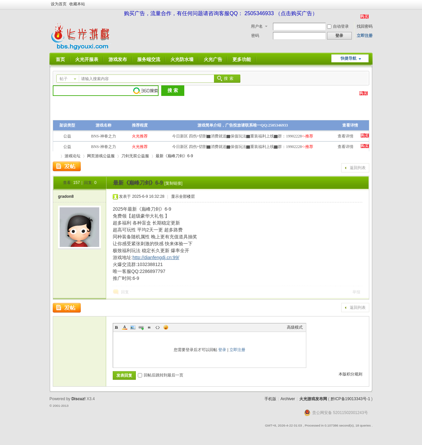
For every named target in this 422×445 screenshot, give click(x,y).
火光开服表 (86, 59)
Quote (149, 327)
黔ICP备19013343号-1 (350, 399)
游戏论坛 (72, 156)
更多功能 (241, 59)
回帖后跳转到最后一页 (160, 375)
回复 (125, 292)
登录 (222, 349)
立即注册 (365, 35)
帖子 (64, 78)
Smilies (166, 327)
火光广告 (213, 59)
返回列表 (358, 167)
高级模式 (295, 327)
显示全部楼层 (183, 196)
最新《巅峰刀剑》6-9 (174, 156)
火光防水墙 (182, 59)
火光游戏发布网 (313, 399)
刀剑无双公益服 (135, 156)
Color (124, 327)
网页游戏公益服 (101, 156)
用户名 (257, 26)
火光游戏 (55, 156)
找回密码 (365, 26)
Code (157, 327)
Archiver (288, 399)
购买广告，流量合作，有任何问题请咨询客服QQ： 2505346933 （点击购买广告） (220, 13)
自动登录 (338, 26)
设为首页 (59, 4)
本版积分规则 (350, 374)
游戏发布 (117, 59)
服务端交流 (148, 59)
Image (133, 327)
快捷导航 (348, 58)
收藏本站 (77, 4)
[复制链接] (174, 183)
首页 (60, 59)
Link (141, 327)
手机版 (270, 399)
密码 (255, 35)
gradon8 (66, 196)
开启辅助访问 (371, 5)
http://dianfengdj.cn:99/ (156, 257)
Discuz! (79, 399)
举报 (356, 292)
